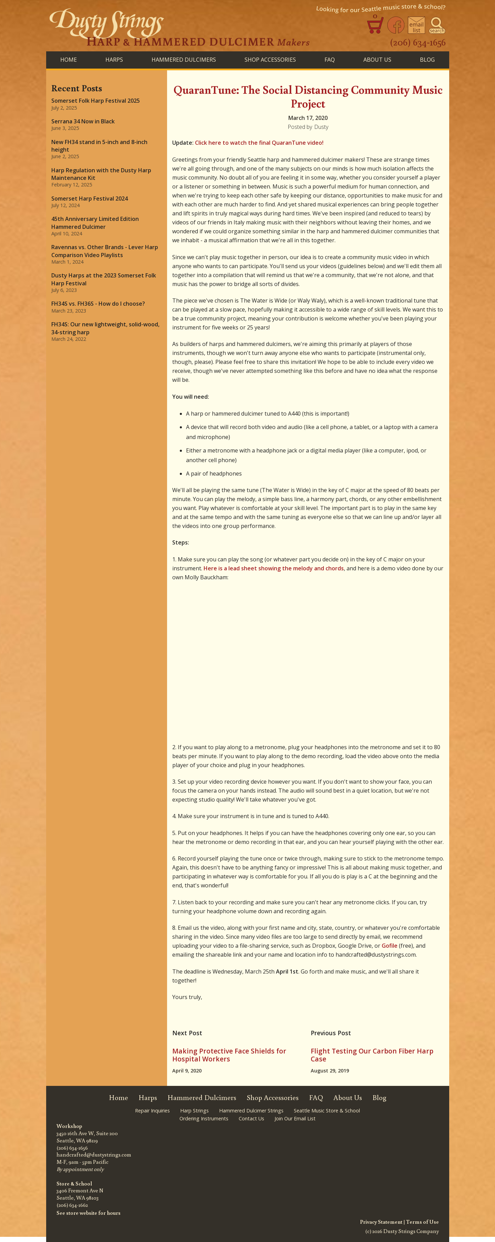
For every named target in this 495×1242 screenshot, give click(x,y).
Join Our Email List (295, 1118)
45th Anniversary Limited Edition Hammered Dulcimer (95, 222)
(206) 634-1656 (418, 41)
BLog (427, 59)
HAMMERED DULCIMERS (184, 59)
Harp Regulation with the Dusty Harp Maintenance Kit (101, 174)
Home (68, 59)
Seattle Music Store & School (327, 1110)
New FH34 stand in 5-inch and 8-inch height (99, 145)
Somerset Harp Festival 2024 (89, 198)
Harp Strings (194, 1110)
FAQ (329, 59)
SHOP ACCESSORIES (270, 59)
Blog (379, 1097)
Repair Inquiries (152, 1110)
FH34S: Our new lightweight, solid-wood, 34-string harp (105, 328)
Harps (147, 1097)
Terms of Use (422, 1221)
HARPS (114, 59)
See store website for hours (88, 1212)
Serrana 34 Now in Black (83, 121)
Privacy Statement (381, 1221)
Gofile (390, 945)
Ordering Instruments (203, 1118)
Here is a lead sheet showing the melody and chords (274, 568)
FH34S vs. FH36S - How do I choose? (98, 303)
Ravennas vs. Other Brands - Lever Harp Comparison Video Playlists (104, 250)
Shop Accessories (273, 1097)
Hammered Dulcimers (201, 1097)
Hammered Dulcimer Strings (251, 1110)
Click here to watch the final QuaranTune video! (259, 142)
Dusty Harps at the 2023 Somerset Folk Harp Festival (103, 279)
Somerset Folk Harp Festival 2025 (95, 100)
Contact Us (251, 1118)
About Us (377, 59)
